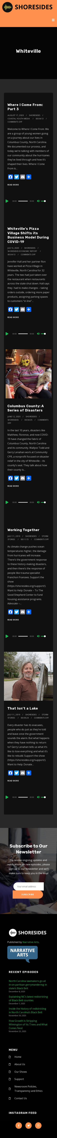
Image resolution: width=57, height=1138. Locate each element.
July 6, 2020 (13, 248)
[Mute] (38, 201)
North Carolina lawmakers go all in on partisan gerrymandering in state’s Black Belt (28, 984)
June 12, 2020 (14, 416)
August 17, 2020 (16, 115)
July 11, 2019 (14, 536)
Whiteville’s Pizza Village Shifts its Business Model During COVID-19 (28, 235)
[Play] (7, 201)
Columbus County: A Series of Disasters (25, 408)
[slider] (45, 203)
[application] (28, 201)
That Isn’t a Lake (22, 708)
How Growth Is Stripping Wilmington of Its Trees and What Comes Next (28, 1024)
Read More (13, 184)
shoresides (34, 115)
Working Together (23, 530)
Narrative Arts (30, 942)
